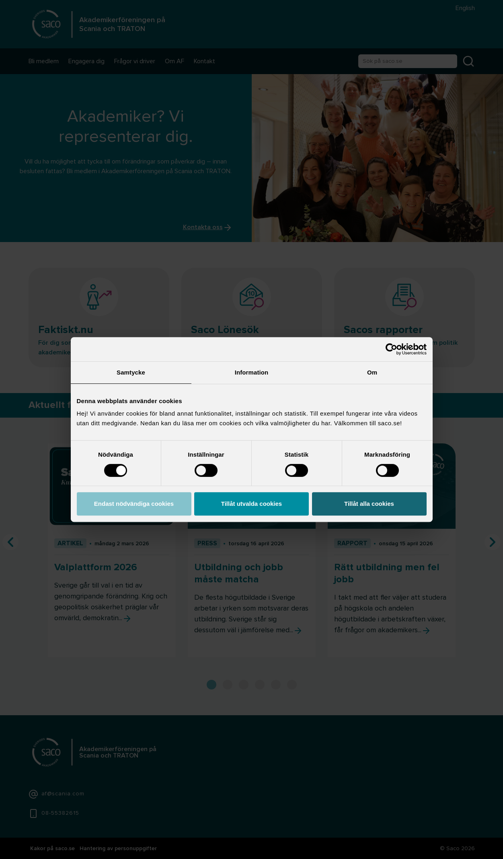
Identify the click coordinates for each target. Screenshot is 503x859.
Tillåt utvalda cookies (251, 503)
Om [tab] (372, 372)
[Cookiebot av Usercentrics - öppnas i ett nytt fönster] (391, 349)
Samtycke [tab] (131, 372)
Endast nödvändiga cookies (134, 503)
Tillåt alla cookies (369, 503)
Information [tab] (252, 372)
